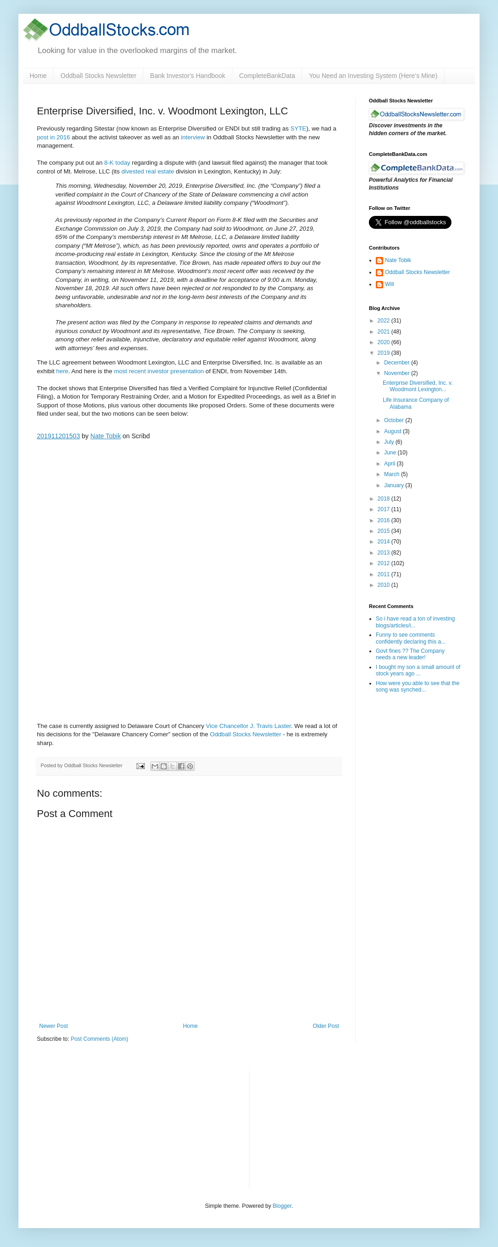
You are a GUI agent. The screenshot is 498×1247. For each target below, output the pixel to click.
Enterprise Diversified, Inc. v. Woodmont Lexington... (418, 386)
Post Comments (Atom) (99, 1039)
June (390, 452)
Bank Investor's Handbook (187, 75)
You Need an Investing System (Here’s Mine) (373, 75)
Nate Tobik (105, 436)
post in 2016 (53, 137)
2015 (384, 531)
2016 (384, 520)
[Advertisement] (325, 1128)
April (390, 463)
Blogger (282, 1206)
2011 (384, 574)
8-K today (117, 162)
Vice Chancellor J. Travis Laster (248, 725)
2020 (384, 342)
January (394, 485)
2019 (384, 353)
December (397, 362)
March (392, 474)
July (390, 442)
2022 (384, 320)
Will (389, 284)
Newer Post (53, 1026)
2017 (384, 509)
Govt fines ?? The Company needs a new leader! (410, 654)
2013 (384, 552)
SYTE (298, 128)
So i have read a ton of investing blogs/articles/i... (415, 621)
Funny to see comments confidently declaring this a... (410, 638)
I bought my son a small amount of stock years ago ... (418, 670)
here (62, 371)
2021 (384, 331)
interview (193, 137)
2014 (384, 541)
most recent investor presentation (159, 371)
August (393, 431)
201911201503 (58, 436)
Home (38, 75)
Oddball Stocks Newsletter (98, 75)
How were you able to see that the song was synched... (417, 686)
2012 (384, 563)
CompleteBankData (267, 75)
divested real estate (147, 171)
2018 (384, 498)
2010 (384, 585)
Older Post (326, 1026)
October (394, 420)
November (397, 373)
